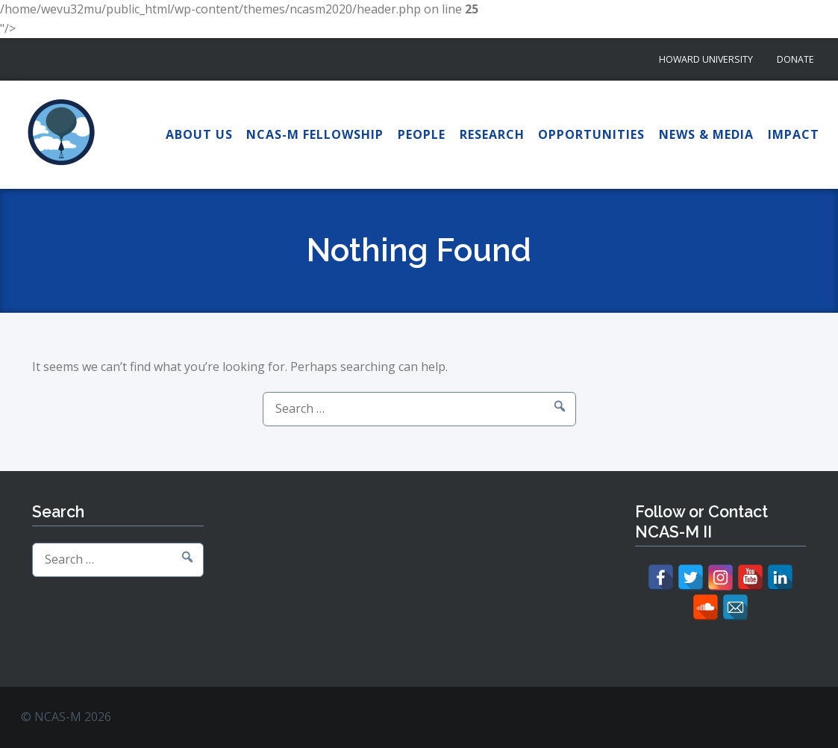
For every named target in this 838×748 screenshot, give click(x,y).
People (421, 134)
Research (492, 134)
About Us (199, 134)
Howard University (706, 59)
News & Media (706, 134)
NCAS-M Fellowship (315, 134)
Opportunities (591, 134)
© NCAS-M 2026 (66, 716)
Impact (793, 134)
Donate (795, 59)
